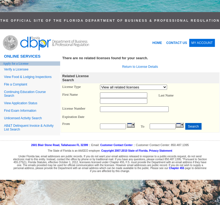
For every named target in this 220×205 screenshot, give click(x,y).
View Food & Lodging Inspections (28, 77)
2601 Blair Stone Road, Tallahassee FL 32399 (59, 145)
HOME (157, 43)
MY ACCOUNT (202, 43)
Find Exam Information (20, 111)
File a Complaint (15, 84)
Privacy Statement (160, 150)
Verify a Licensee (16, 69)
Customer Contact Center (116, 145)
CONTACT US (176, 43)
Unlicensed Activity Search (23, 118)
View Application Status (20, 103)
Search (193, 126)
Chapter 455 (176, 168)
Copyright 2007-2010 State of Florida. (124, 150)
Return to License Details (140, 67)
